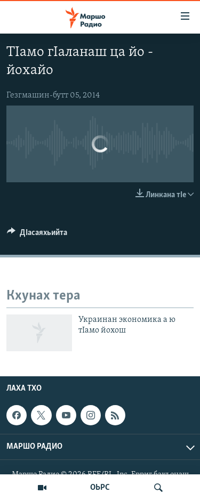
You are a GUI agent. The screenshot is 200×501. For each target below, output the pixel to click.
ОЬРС (100, 487)
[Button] (37, 235)
